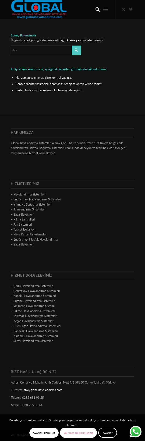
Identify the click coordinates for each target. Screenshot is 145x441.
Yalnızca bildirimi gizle (78, 432)
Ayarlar (108, 432)
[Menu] (105, 9)
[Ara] (95, 9)
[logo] (60, 9)
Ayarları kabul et (44, 432)
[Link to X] (123, 9)
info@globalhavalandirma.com (42, 390)
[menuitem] (95, 9)
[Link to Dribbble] (130, 9)
